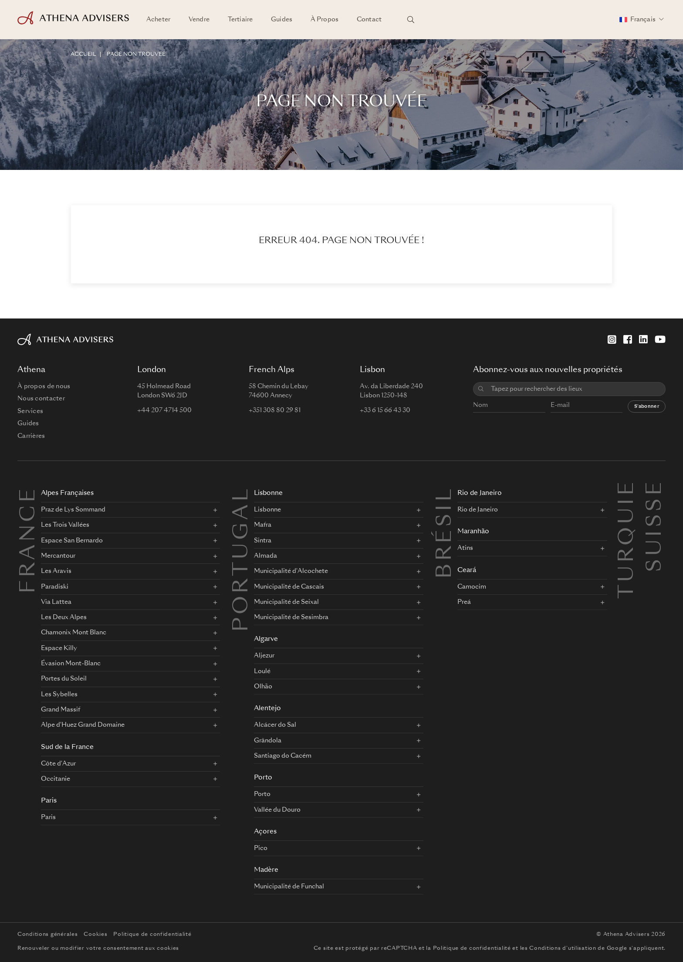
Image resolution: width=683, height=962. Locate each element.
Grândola (267, 741)
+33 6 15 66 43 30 (385, 410)
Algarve (266, 639)
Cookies (95, 934)
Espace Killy (59, 648)
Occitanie (55, 779)
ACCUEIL (83, 54)
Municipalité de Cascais (289, 587)
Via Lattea (56, 602)
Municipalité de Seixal (286, 602)
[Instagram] (612, 339)
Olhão (263, 687)
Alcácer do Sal (275, 725)
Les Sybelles (59, 694)
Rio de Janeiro (479, 493)
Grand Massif (60, 710)
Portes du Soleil (64, 679)
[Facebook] (627, 339)
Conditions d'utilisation (562, 948)
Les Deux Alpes (64, 617)
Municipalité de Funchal (289, 887)
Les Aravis (56, 571)
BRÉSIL (446, 532)
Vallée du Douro (277, 810)
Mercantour (58, 556)
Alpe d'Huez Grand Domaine (83, 725)
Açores (265, 832)
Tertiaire (240, 20)
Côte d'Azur (58, 764)
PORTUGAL (242, 559)
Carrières (31, 436)
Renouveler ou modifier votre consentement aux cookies (98, 948)
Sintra (262, 541)
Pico (260, 848)
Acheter (158, 20)
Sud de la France (67, 747)
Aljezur (264, 656)
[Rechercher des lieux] (411, 19)
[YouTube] (660, 339)
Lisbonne (268, 493)
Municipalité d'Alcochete (291, 571)
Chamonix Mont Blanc (73, 633)
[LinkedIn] (643, 339)
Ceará (466, 570)
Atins (465, 548)
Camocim (471, 587)
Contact (369, 20)
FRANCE (29, 539)
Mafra (262, 525)
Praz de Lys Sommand (73, 510)
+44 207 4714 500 (164, 410)
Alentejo (267, 708)
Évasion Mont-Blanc (71, 664)
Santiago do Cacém (282, 756)
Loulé (262, 671)
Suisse (656, 489)
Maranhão (473, 531)
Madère (266, 870)
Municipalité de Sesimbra (291, 617)
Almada (265, 556)
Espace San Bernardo (72, 541)
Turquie (628, 489)
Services (30, 411)
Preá (464, 602)
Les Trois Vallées (65, 525)
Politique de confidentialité (152, 934)
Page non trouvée (136, 54)
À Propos (324, 20)
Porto (263, 778)
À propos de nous (43, 386)
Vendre (199, 20)
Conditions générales (47, 934)
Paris (49, 801)
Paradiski (54, 587)
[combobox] (575, 389)
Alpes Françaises (67, 493)
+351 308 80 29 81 (275, 410)
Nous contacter (41, 399)
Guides (281, 20)
